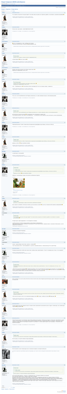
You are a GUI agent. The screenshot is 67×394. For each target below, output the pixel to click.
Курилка (8, 9)
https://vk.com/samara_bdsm (11, 4)
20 (11, 11)
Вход (23, 6)
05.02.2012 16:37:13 (16, 318)
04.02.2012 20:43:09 (16, 289)
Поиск (16, 6)
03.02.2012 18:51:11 (16, 108)
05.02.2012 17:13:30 (16, 347)
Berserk (3, 277)
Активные (59, 7)
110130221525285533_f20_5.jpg (17, 190)
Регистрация (20, 6)
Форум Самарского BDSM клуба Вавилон (13, 2)
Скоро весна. (15, 9)
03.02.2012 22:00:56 (16, 213)
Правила (12, 6)
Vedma (3, 13)
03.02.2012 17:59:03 (16, 79)
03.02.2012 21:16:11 (16, 198)
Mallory (3, 27)
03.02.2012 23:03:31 (16, 242)
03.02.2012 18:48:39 (16, 94)
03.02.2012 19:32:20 (16, 165)
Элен (3, 347)
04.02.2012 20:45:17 (16, 304)
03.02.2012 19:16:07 (16, 151)
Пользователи (7, 6)
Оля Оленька (5, 41)
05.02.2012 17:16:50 (16, 365)
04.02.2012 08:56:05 (16, 277)
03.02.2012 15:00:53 (16, 27)
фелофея (4, 151)
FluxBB (64, 392)
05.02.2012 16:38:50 (16, 332)
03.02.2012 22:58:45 (16, 229)
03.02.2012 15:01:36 (16, 41)
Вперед (14, 11)
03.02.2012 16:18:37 (16, 53)
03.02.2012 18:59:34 (16, 137)
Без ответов (63, 7)
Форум (3, 6)
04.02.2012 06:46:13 (16, 262)
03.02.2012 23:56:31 (16, 248)
